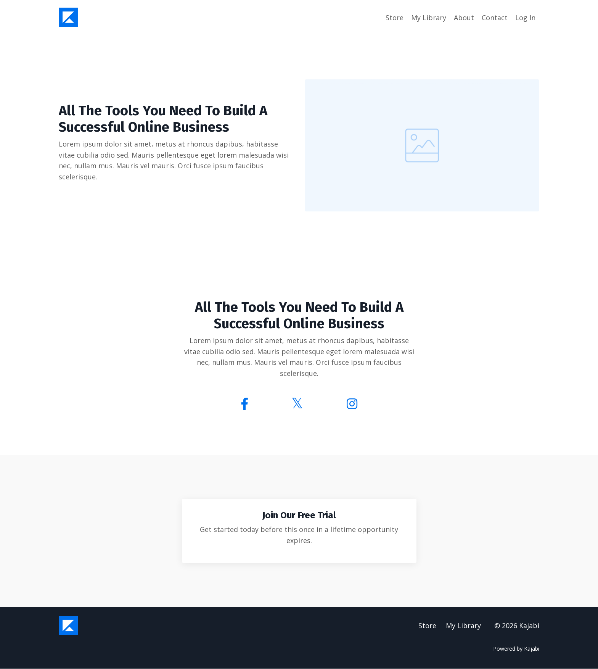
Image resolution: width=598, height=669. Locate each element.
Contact (495, 17)
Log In (525, 17)
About (464, 17)
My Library (428, 17)
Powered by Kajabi (516, 649)
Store (394, 17)
